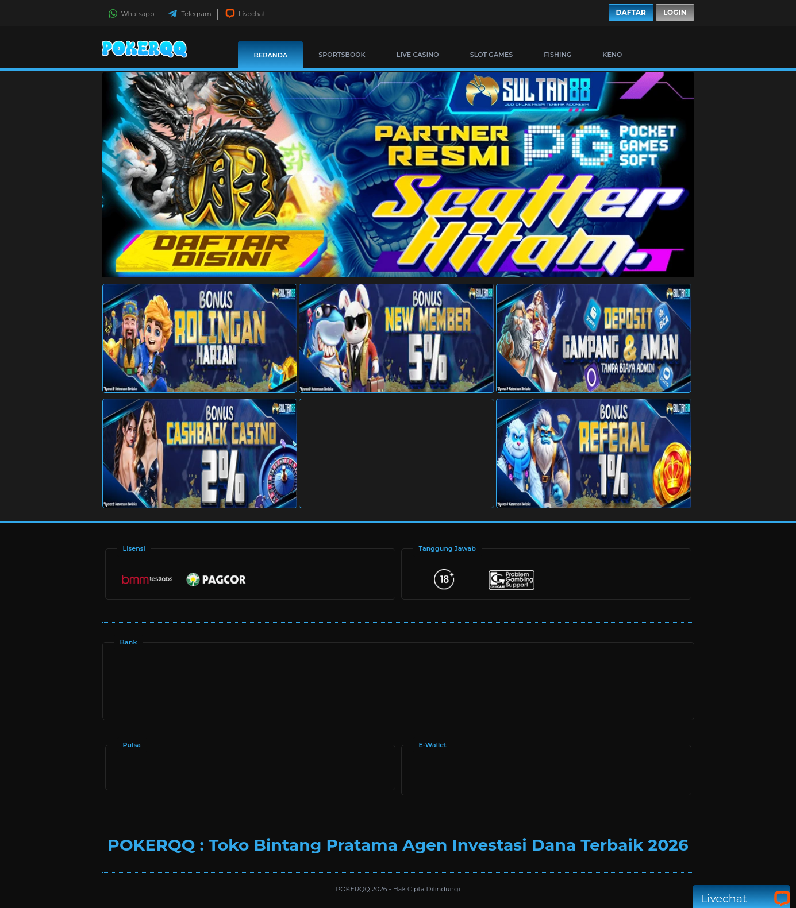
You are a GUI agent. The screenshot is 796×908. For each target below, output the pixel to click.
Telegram (189, 14)
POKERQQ (353, 889)
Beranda (270, 55)
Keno (612, 55)
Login (675, 12)
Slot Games (491, 55)
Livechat (245, 14)
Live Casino (418, 55)
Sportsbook (341, 55)
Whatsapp (131, 14)
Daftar (631, 12)
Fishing (557, 55)
